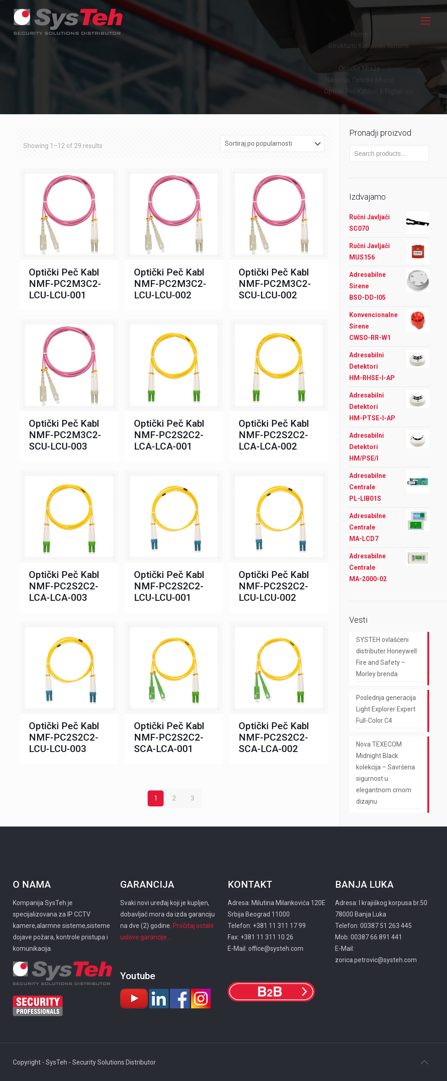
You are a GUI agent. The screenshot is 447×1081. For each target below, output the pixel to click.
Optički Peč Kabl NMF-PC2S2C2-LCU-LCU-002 (274, 586)
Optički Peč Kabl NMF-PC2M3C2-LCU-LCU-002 (170, 284)
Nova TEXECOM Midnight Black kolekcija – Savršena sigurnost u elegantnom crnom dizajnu (385, 773)
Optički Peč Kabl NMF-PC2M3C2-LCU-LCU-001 (65, 284)
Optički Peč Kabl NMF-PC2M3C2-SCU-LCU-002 (275, 284)
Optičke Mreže (359, 68)
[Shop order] (272, 143)
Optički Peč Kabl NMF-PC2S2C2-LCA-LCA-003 (64, 586)
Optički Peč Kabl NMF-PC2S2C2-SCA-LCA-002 (274, 737)
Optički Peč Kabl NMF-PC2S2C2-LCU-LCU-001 (169, 586)
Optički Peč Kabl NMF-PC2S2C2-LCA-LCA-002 (274, 435)
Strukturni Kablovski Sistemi (368, 45)
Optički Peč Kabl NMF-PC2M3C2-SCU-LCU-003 (65, 435)
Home (359, 34)
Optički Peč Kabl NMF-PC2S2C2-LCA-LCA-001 (169, 435)
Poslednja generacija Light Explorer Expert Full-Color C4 (386, 709)
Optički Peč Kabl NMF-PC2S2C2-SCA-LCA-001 (169, 737)
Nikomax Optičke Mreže (359, 80)
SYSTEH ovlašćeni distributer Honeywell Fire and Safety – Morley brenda (386, 657)
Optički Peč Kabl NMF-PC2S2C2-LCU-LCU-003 (64, 737)
